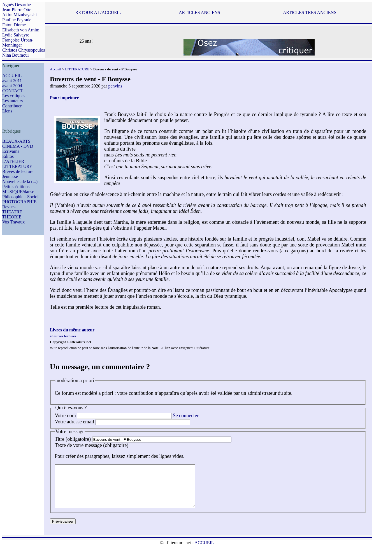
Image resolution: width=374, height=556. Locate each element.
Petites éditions (15, 186)
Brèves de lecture (17, 171)
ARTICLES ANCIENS (199, 12)
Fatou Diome (14, 24)
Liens (7, 111)
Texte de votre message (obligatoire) (92, 445)
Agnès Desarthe (16, 4)
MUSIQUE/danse (18, 191)
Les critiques (13, 95)
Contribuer (12, 105)
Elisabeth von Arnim (20, 29)
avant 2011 (12, 80)
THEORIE (11, 216)
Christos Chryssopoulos (23, 50)
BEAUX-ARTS (16, 141)
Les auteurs (12, 100)
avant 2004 (12, 85)
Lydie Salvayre (15, 35)
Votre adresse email (74, 422)
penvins (115, 86)
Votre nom (65, 415)
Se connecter (186, 415)
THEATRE (12, 211)
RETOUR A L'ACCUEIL (98, 12)
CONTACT (12, 90)
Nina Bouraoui (15, 55)
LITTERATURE (17, 166)
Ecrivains (10, 151)
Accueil (55, 69)
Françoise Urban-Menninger (18, 42)
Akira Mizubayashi (19, 14)
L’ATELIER (13, 161)
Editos (8, 156)
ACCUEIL (12, 75)
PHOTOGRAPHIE (19, 201)
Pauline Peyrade (16, 19)
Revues (8, 206)
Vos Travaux (13, 222)
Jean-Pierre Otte (16, 9)
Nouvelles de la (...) (20, 181)
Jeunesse (10, 176)
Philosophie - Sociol (20, 196)
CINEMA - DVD (17, 146)
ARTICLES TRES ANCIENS (309, 12)
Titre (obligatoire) (73, 439)
